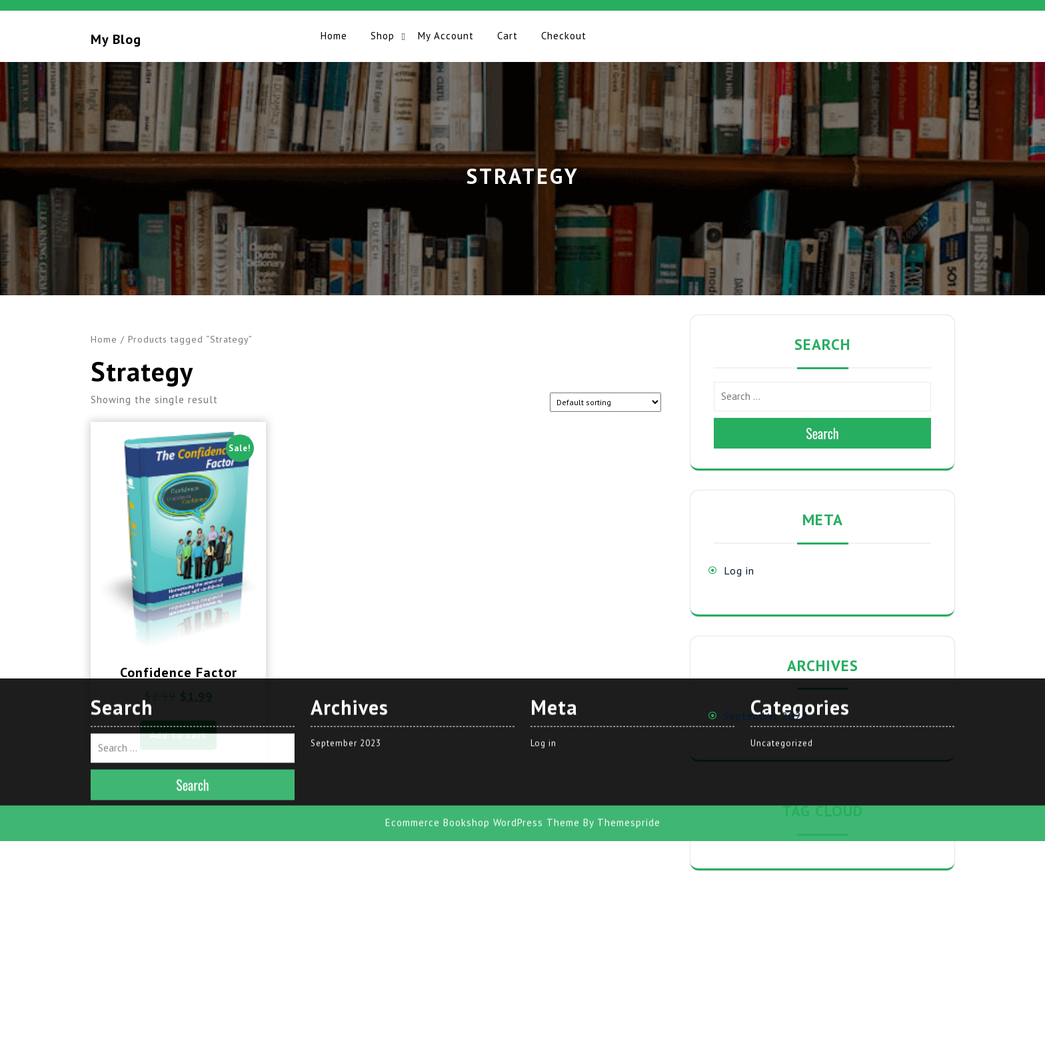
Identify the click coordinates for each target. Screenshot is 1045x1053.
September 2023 (766, 715)
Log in (739, 570)
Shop (383, 35)
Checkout (563, 35)
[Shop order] (605, 402)
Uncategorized (781, 535)
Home (334, 35)
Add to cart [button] (178, 735)
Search (822, 433)
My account (446, 35)
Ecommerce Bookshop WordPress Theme (482, 614)
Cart (507, 35)
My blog (116, 39)
